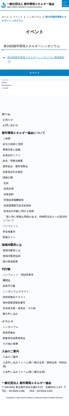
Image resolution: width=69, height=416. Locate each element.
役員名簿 (9, 197)
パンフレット (10, 234)
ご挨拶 (6, 147)
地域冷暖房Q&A (12, 264)
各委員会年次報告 (13, 180)
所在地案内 (9, 240)
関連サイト (9, 245)
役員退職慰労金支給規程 (17, 214)
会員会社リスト (12, 164)
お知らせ (8, 128)
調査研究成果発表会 (13, 90)
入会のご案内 (10, 365)
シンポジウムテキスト (16, 300)
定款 (6, 191)
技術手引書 (9, 294)
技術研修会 (8, 86)
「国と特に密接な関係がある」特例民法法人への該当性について (35, 227)
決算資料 (9, 203)
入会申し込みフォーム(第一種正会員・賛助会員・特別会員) (35, 373)
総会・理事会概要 (13, 169)
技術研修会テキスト (14, 305)
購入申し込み (10, 322)
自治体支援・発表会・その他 (19, 316)
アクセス (4, 400)
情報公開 (8, 186)
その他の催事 (9, 95)
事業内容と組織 (11, 158)
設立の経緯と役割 (13, 152)
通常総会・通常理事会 (15, 175)
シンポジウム (9, 81)
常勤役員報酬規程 (14, 208)
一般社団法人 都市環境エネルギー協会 (30, 5)
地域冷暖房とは (11, 259)
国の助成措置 (10, 270)
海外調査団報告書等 (14, 311)
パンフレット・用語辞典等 (18, 283)
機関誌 (6, 289)
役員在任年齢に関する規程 (19, 219)
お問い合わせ (10, 134)
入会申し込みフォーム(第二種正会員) (24, 380)
